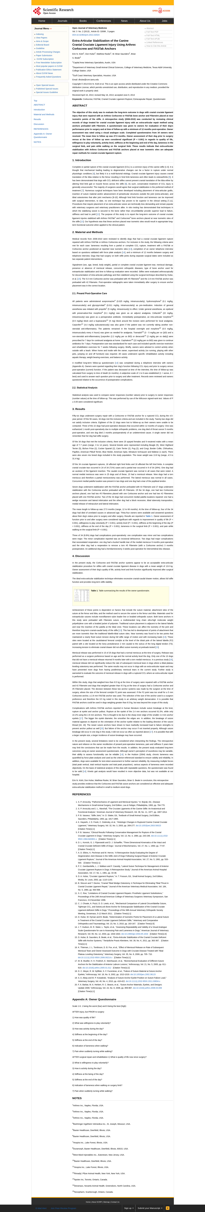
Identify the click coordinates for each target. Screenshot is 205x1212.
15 (79, 279)
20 (102, 728)
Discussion (39, 124)
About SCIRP (97, 1202)
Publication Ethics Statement (47, 70)
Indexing (39, 34)
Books (83, 20)
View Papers (40, 38)
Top (35, 100)
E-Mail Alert (41, 1208)
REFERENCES (81, 794)
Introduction (39, 109)
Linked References (154, 42)
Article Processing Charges (47, 52)
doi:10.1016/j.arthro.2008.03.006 (147, 988)
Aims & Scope (41, 41)
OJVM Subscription (44, 59)
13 (82, 221)
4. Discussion (81, 556)
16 (171, 659)
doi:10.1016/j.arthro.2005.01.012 (96, 968)
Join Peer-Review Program (63, 1208)
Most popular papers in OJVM (48, 66)
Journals (62, 20)
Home (41, 20)
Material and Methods (44, 114)
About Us (145, 20)
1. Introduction (81, 160)
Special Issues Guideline (46, 92)
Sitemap (106, 1202)
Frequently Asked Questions (47, 77)
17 (81, 718)
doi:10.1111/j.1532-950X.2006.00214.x (95, 957)
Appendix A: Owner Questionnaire (94, 999)
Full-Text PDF (151, 32)
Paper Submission (43, 55)
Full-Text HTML (152, 35)
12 (98, 214)
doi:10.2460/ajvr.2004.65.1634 (134, 934)
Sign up (128, 1208)
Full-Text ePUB (152, 39)
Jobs (164, 20)
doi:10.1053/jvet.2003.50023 (148, 825)
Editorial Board (41, 45)
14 (124, 252)
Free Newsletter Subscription (48, 62)
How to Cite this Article (155, 46)
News (124, 20)
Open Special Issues (44, 85)
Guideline (39, 48)
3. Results (78, 409)
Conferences (103, 20)
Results (37, 119)
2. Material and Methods (87, 232)
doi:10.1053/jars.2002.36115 (143, 974)
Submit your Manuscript (149, 1208)
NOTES (77, 1098)
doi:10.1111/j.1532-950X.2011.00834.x (143, 981)
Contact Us (115, 1202)
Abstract (149, 28)
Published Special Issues (46, 89)
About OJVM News (43, 73)
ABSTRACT (79, 105)
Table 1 (149, 516)
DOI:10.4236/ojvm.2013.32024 (86, 35)
